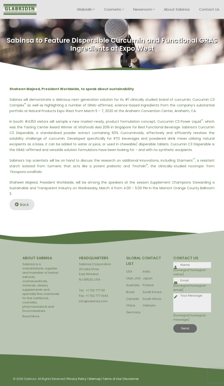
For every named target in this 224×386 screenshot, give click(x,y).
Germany (133, 312)
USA (129, 271)
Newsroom (146, 9)
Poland (148, 285)
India (146, 271)
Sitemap (94, 379)
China (130, 305)
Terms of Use (112, 379)
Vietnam (149, 305)
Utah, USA (133, 278)
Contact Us (209, 9)
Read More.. (31, 316)
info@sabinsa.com (93, 301)
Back (22, 204)
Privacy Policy (76, 379)
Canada (132, 299)
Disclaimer (131, 379)
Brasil (130, 292)
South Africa (152, 299)
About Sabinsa (177, 9)
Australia (133, 285)
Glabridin (88, 9)
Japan (148, 278)
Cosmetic (116, 9)
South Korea (152, 292)
